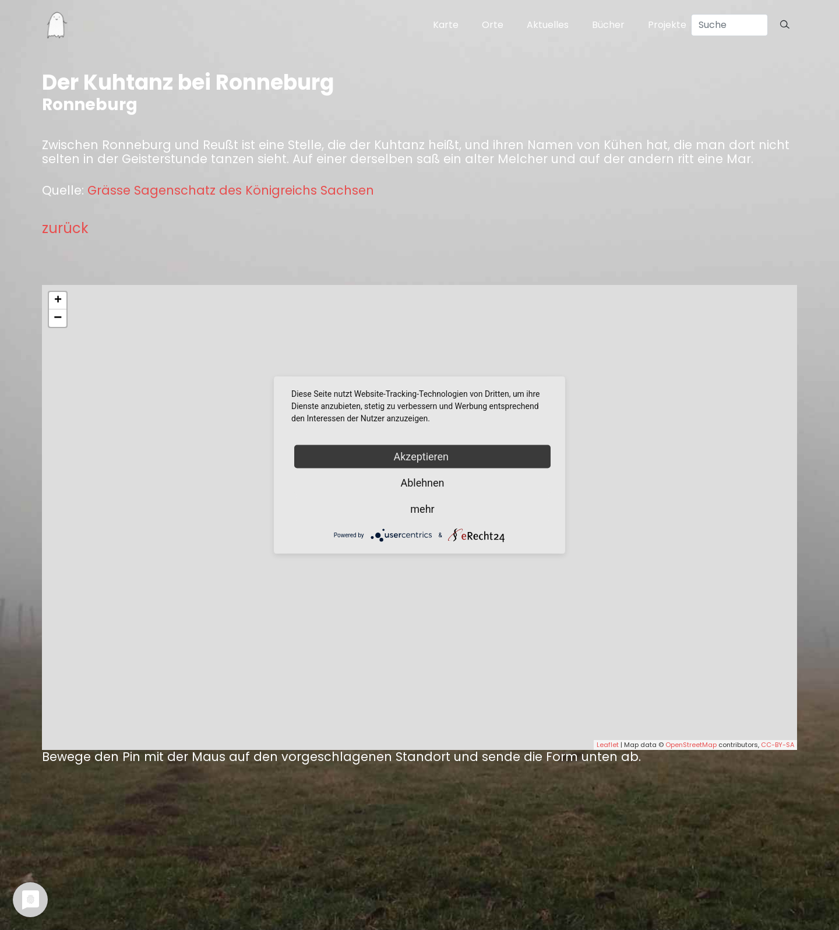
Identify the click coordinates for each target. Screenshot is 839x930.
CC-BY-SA (777, 744)
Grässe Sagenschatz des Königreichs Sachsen (230, 191)
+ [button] (58, 300)
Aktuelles (548, 24)
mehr (422, 509)
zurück (65, 228)
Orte (492, 24)
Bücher (608, 24)
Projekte (667, 24)
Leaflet (608, 744)
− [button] (58, 318)
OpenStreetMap (691, 744)
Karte (446, 24)
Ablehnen (422, 483)
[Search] (729, 25)
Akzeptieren (423, 456)
